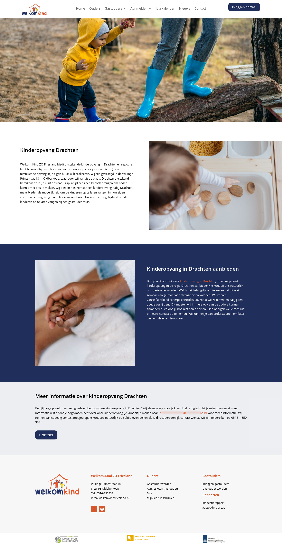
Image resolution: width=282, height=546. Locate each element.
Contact (200, 9)
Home (80, 9)
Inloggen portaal (244, 7)
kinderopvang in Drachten (197, 281)
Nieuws (184, 9)
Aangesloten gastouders (163, 488)
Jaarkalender (165, 9)
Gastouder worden (159, 484)
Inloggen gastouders (215, 484)
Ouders (94, 9)
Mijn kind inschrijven (160, 498)
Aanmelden (138, 9)
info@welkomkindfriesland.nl (110, 498)
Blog (150, 493)
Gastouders (113, 9)
